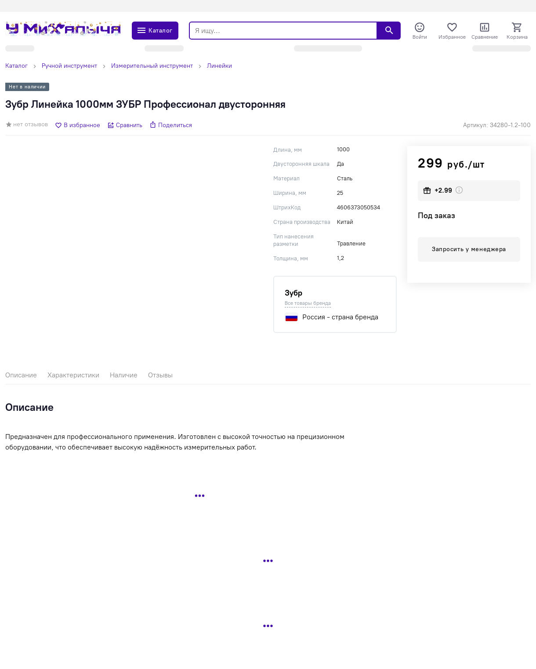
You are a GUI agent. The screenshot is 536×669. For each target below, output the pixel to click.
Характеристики (73, 375)
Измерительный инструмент (152, 65)
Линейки (219, 65)
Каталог (16, 65)
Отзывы (160, 375)
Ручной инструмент (69, 65)
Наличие (124, 375)
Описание (21, 375)
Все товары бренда (308, 303)
